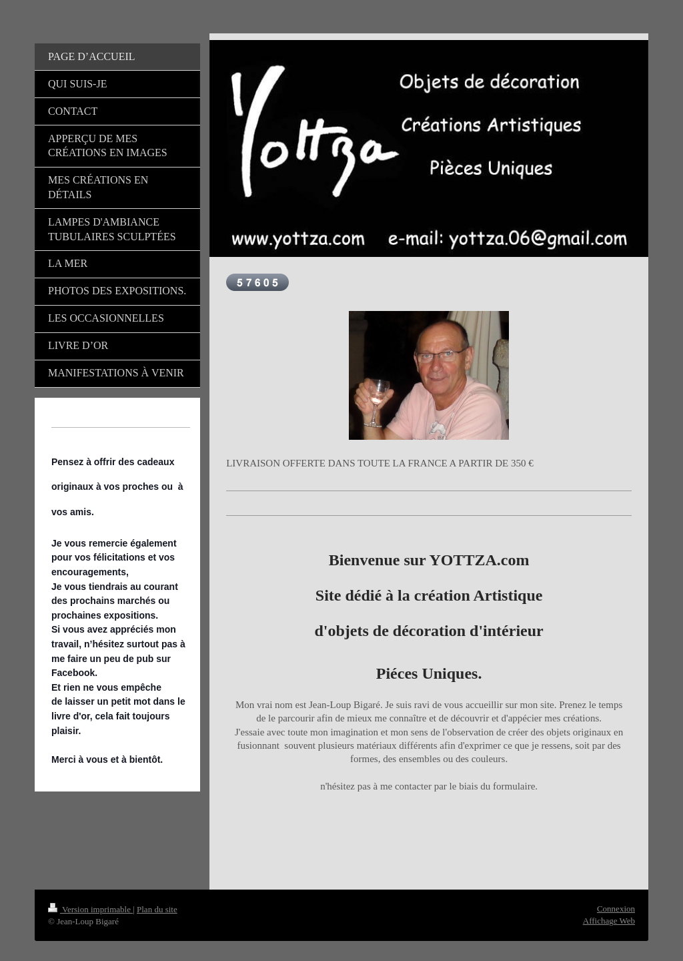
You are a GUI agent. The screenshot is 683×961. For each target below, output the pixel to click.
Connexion (616, 909)
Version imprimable (90, 909)
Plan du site (157, 909)
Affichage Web (609, 921)
